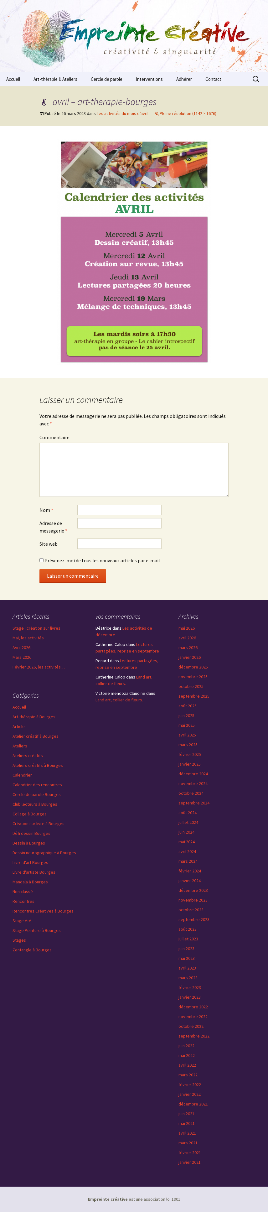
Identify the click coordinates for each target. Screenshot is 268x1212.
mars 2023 (188, 978)
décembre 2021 (193, 1104)
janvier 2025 (189, 764)
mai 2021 (186, 1123)
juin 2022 (186, 1045)
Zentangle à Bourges (32, 950)
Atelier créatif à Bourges (36, 736)
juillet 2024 (188, 822)
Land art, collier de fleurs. (119, 700)
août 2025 (187, 706)
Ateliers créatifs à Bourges (38, 765)
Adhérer (184, 79)
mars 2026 (188, 647)
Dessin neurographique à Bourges (44, 853)
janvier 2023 (189, 997)
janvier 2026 (189, 657)
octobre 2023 (191, 910)
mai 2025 (186, 725)
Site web (48, 544)
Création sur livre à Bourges (38, 823)
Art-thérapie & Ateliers (55, 79)
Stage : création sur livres (36, 628)
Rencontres (23, 901)
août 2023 (187, 929)
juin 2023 (186, 948)
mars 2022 (188, 1075)
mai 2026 (186, 628)
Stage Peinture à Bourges (37, 930)
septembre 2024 (193, 803)
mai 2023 (186, 958)
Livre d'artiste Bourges (34, 872)
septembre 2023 (193, 919)
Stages (19, 940)
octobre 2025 (191, 686)
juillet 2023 (188, 939)
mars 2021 (188, 1143)
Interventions (149, 79)
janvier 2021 (189, 1162)
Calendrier (22, 775)
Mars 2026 (22, 657)
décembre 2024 (193, 774)
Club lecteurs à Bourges (35, 804)
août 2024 (187, 812)
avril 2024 (187, 851)
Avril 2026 (21, 647)
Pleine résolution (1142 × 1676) (188, 113)
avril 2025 (187, 735)
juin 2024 (186, 832)
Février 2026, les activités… (39, 667)
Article (19, 726)
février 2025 (189, 754)
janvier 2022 (189, 1094)
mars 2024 (188, 861)
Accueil (13, 79)
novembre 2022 (193, 1016)
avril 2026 (187, 638)
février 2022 (189, 1084)
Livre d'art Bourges (30, 862)
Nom (46, 510)
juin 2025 (186, 715)
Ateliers (20, 746)
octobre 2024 (191, 793)
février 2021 (189, 1152)
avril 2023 (187, 968)
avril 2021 (187, 1133)
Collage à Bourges (30, 814)
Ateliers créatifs (28, 755)
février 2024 (189, 871)
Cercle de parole (106, 79)
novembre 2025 (193, 676)
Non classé (23, 891)
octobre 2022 (191, 1026)
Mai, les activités (28, 638)
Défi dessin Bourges (31, 833)
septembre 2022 (193, 1036)
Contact (213, 79)
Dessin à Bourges (29, 843)
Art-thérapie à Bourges (34, 717)
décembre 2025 (193, 667)
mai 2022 (186, 1055)
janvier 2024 (189, 880)
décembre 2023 (193, 890)
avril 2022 (187, 1065)
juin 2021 (186, 1113)
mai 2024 (186, 842)
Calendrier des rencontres (37, 785)
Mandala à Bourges (30, 882)
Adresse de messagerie (53, 527)
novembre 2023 (193, 900)
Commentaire (54, 437)
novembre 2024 (193, 783)
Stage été (22, 920)
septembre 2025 (193, 696)
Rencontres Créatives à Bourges (43, 911)
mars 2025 (188, 744)
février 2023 (189, 987)
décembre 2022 (193, 1007)
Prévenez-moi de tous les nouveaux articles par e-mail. (102, 560)
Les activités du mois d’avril (122, 113)
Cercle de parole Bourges (37, 794)
